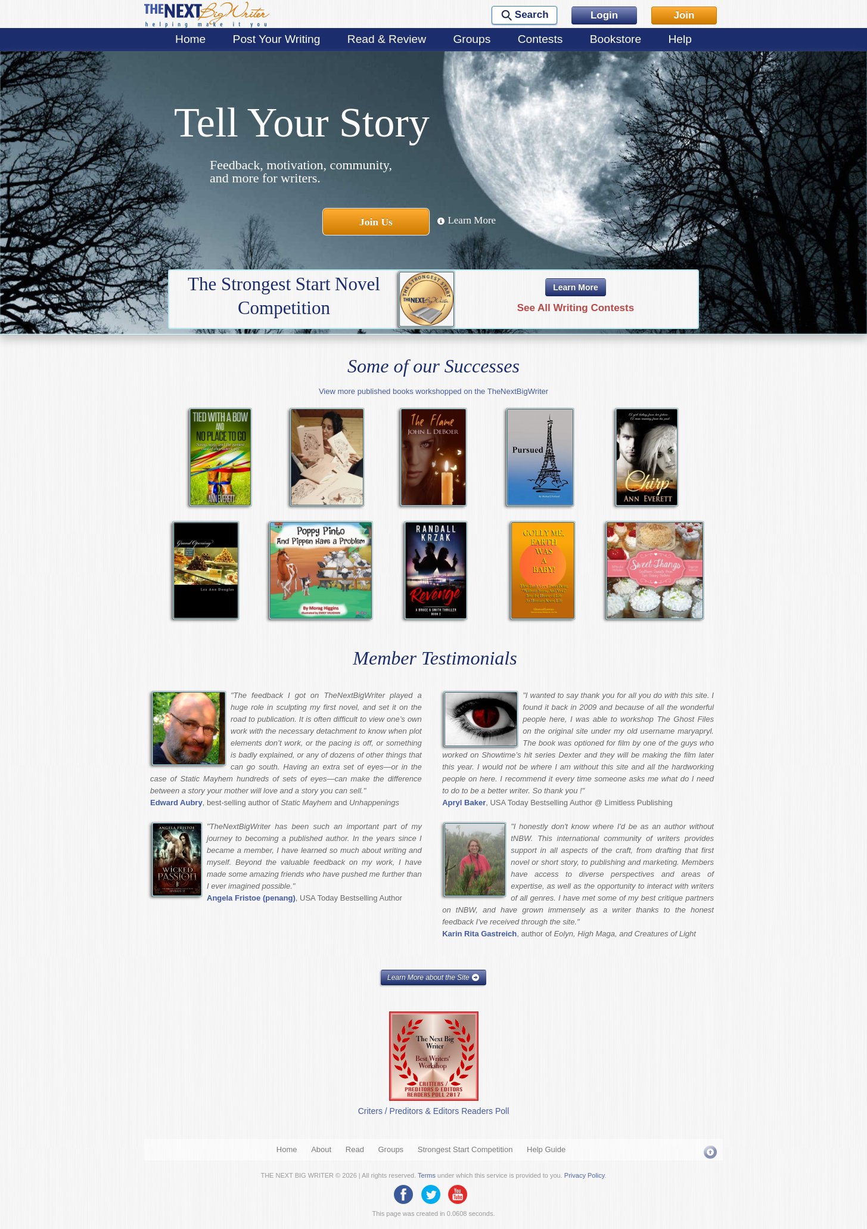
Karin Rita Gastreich (479, 933)
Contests (540, 39)
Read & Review (386, 39)
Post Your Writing (277, 39)
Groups (471, 39)
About (321, 1149)
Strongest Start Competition (465, 1149)
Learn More (466, 220)
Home (190, 39)
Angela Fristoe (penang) (251, 897)
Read (355, 1149)
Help (679, 39)
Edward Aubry (176, 802)
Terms (427, 1175)
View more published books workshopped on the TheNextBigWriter (433, 391)
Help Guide (546, 1149)
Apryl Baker (464, 802)
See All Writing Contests (575, 308)
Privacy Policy (584, 1175)
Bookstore (615, 39)
